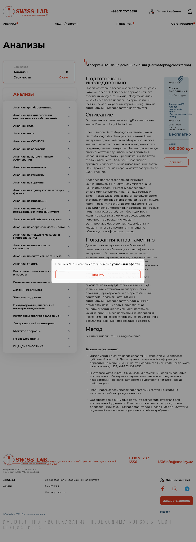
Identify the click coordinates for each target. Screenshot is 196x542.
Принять (98, 274)
